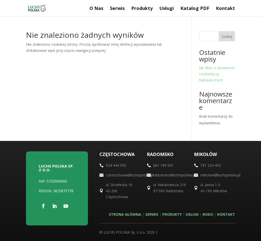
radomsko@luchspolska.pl (174, 175)
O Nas (96, 8)
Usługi (166, 8)
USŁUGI (192, 214)
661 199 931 (163, 165)
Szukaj (226, 36)
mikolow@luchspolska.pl (220, 175)
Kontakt (225, 8)
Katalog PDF (194, 8)
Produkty (142, 8)
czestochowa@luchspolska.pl (130, 175)
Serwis (117, 8)
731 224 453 (210, 165)
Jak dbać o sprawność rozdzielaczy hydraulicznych (217, 73)
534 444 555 (116, 165)
